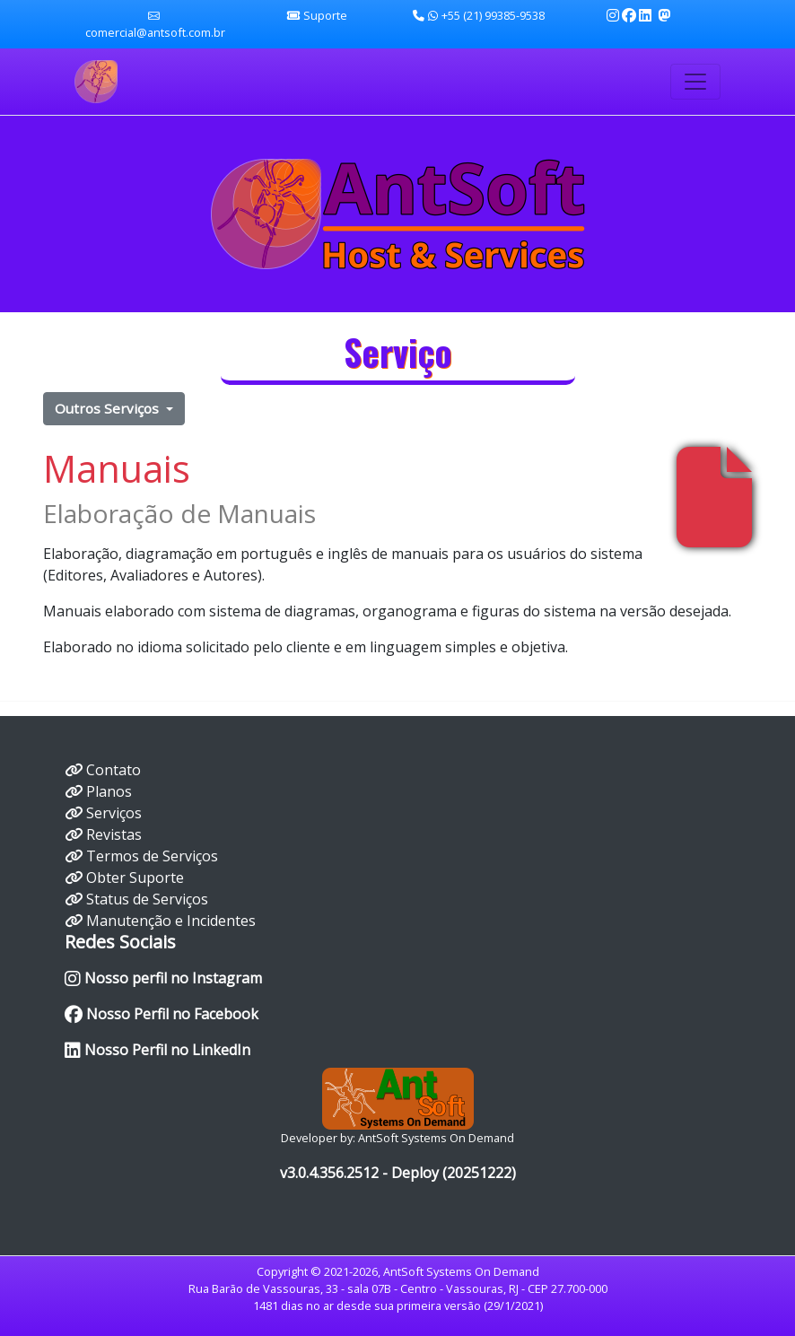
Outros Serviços (108, 408)
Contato (113, 770)
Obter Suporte (135, 877)
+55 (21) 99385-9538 (479, 15)
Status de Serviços (147, 899)
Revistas (114, 834)
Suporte (325, 15)
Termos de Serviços (152, 856)
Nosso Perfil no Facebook (161, 1014)
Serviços (114, 813)
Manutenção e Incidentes (171, 920)
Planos (109, 791)
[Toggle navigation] (695, 82)
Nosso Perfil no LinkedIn (157, 1050)
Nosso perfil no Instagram (163, 978)
